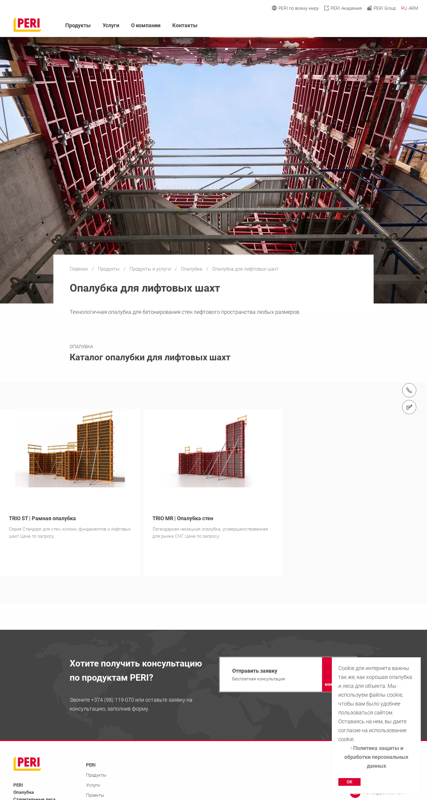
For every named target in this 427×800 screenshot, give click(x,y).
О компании (145, 25)
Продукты (109, 269)
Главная (79, 269)
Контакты (184, 25)
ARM (413, 8)
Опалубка (192, 269)
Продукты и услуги (151, 269)
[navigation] (288, 674)
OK (349, 782)
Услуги (111, 25)
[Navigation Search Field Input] (382, 25)
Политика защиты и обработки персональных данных (376, 757)
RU (404, 8)
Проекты (95, 795)
